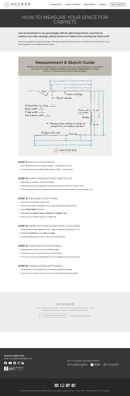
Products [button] (56, 5)
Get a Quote (117, 5)
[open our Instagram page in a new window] (19, 363)
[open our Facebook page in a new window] (5, 363)
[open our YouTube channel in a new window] (10, 363)
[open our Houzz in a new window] (23, 363)
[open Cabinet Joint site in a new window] (77, 365)
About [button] (103, 5)
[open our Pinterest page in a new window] (14, 363)
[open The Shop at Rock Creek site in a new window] (95, 365)
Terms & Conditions (103, 391)
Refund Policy (90, 391)
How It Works (73, 5)
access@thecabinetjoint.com (20, 358)
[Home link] (18, 5)
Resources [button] (89, 5)
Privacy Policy (80, 391)
